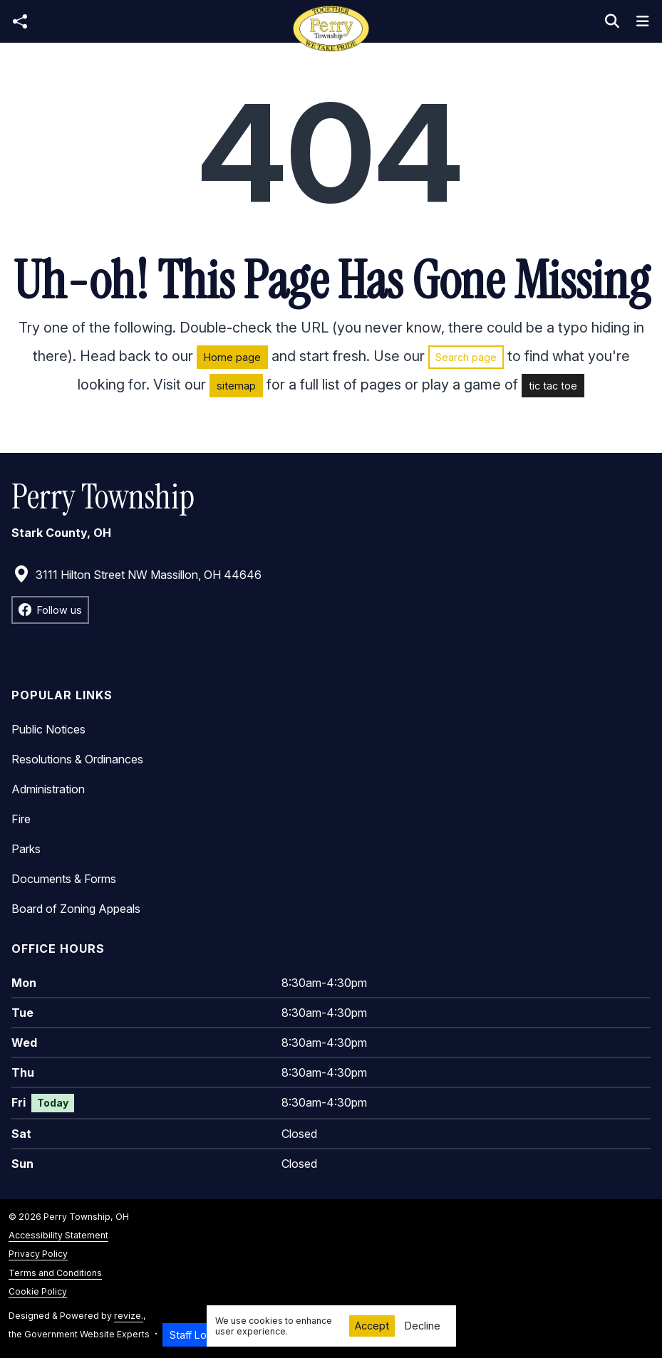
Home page (232, 357)
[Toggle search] (612, 21)
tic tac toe (553, 386)
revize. (128, 1315)
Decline (422, 1326)
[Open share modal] (20, 21)
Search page (466, 357)
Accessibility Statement (58, 1235)
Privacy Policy (38, 1253)
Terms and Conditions (55, 1273)
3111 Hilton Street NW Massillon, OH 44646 (137, 574)
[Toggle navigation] (642, 21)
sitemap (236, 386)
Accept (372, 1326)
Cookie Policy (38, 1291)
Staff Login (195, 1335)
